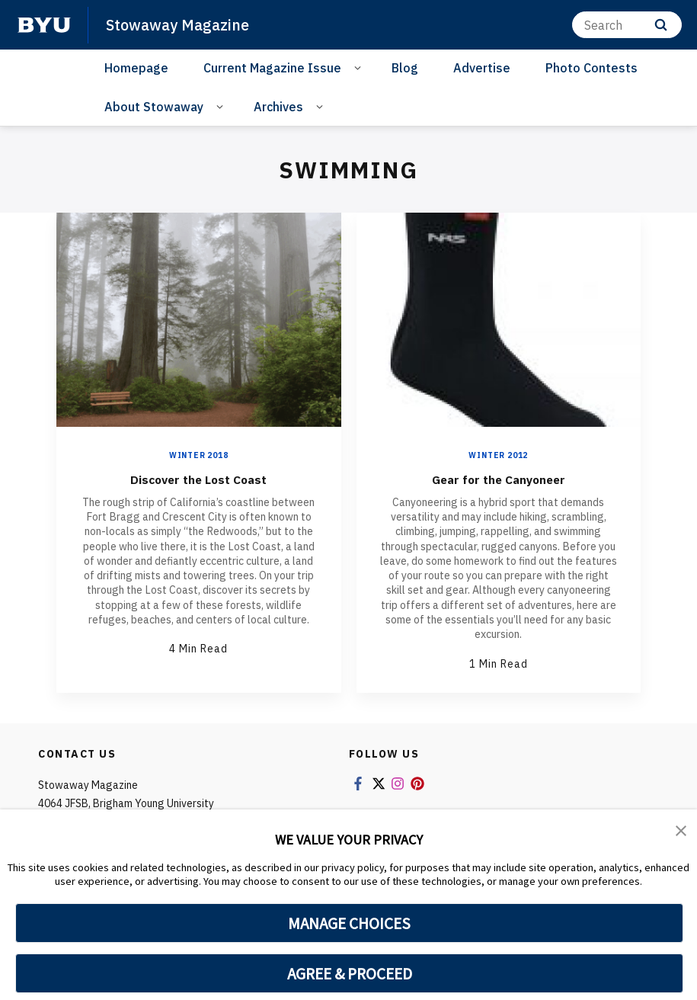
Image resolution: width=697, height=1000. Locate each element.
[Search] (627, 24)
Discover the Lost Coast (199, 478)
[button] (681, 831)
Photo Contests (591, 67)
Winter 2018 (199, 455)
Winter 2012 (498, 455)
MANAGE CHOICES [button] (349, 923)
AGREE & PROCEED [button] (349, 973)
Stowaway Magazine (182, 24)
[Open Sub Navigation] (360, 67)
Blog (405, 67)
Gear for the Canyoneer (498, 478)
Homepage (136, 67)
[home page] (44, 25)
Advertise (481, 67)
